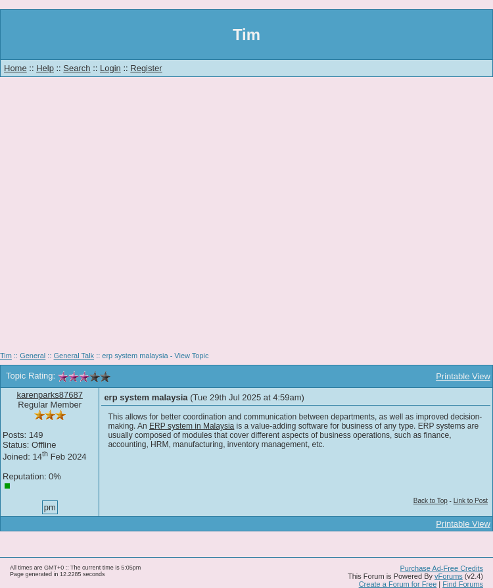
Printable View (463, 376)
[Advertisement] (123, 218)
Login (110, 68)
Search (76, 68)
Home (15, 68)
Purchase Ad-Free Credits (441, 568)
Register (146, 68)
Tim (6, 356)
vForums (448, 576)
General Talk (74, 356)
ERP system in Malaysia (191, 426)
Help (45, 68)
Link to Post (471, 500)
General (32, 356)
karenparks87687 (49, 395)
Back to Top (430, 500)
